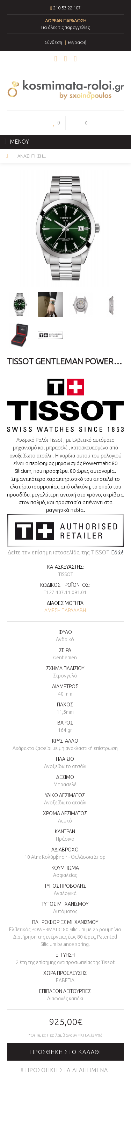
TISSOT (65, 574)
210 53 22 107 (67, 7)
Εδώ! (117, 552)
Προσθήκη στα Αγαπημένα (66, 1070)
